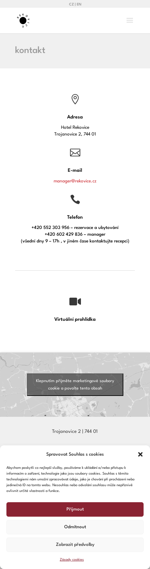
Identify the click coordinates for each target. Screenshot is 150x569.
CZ (71, 4)
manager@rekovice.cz (75, 181)
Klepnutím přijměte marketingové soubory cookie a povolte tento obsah (75, 384)
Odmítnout (75, 527)
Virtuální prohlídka (75, 319)
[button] (140, 454)
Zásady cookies (72, 560)
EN (79, 4)
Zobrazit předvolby (75, 544)
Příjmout (75, 509)
